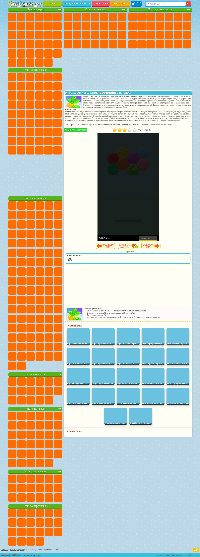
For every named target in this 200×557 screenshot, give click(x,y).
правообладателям (174, 555)
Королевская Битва (178, 17)
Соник (21, 104)
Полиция (150, 35)
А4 (12, 132)
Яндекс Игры (12, 26)
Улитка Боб (12, 86)
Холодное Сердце (86, 26)
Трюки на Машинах (48, 44)
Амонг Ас (39, 123)
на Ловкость (57, 17)
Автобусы (160, 44)
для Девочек (21, 17)
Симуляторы (30, 17)
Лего (57, 86)
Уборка (104, 44)
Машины (132, 26)
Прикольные (21, 44)
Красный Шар (21, 86)
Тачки (57, 95)
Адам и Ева (21, 114)
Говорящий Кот (39, 77)
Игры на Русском (48, 35)
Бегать (178, 44)
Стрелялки (187, 44)
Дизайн (95, 44)
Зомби (169, 17)
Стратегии (150, 17)
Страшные (12, 35)
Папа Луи (68, 35)
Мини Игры (30, 44)
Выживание (169, 35)
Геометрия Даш (30, 26)
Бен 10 (141, 44)
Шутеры (169, 44)
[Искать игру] (165, 3)
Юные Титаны (57, 114)
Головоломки (12, 53)
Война (30, 62)
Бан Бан (21, 150)
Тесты (104, 17)
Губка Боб (21, 77)
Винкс (122, 44)
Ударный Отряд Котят (39, 104)
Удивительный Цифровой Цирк (57, 150)
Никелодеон (30, 53)
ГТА (132, 44)
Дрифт (150, 44)
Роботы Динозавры (160, 35)
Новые (12, 17)
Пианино (113, 44)
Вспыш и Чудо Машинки (12, 104)
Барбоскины (30, 104)
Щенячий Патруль (30, 77)
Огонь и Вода (86, 17)
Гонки (187, 26)
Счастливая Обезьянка (39, 114)
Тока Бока (30, 141)
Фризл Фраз (12, 114)
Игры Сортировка (79, 130)
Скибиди (30, 150)
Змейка (57, 44)
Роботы (141, 35)
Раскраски (68, 26)
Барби (95, 17)
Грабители (178, 35)
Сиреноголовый (30, 123)
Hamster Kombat (48, 150)
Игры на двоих (120, 3)
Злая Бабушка (48, 86)
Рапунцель (86, 35)
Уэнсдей (12, 150)
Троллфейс (30, 86)
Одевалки (104, 26)
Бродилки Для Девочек (122, 17)
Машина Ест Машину (187, 35)
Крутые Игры (39, 53)
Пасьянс (39, 35)
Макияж (122, 35)
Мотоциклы (150, 26)
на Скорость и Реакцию (39, 44)
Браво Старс (48, 123)
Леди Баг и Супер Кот (39, 86)
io (57, 26)
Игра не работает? (128, 252)
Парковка (132, 17)
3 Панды (48, 95)
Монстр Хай (113, 17)
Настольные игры (35, 374)
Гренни (30, 132)
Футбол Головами (21, 62)
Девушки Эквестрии (77, 17)
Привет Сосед (12, 141)
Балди (21, 132)
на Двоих (48, 17)
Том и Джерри (48, 114)
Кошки (95, 26)
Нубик (57, 132)
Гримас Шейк (39, 150)
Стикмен (160, 26)
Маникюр (104, 35)
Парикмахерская (113, 26)
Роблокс (48, 132)
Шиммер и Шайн (30, 114)
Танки (160, 17)
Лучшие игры (35, 9)
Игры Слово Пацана (57, 141)
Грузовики (169, 26)
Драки (178, 26)
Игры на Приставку (48, 62)
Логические (21, 35)
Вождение (12, 62)
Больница (95, 35)
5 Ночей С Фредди (57, 77)
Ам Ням (30, 95)
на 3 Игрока (21, 53)
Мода (77, 44)
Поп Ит (21, 26)
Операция (113, 35)
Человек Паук (57, 104)
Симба (48, 141)
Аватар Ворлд (39, 141)
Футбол (141, 17)
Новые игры (101, 3)
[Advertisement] (35, 175)
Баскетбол (57, 53)
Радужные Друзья (21, 141)
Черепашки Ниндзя (141, 26)
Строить (39, 62)
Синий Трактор (12, 123)
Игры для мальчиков (76, 3)
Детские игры (35, 409)
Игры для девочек (95, 9)
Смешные (48, 26)
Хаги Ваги (39, 132)
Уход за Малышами (86, 44)
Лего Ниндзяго (48, 77)
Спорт (39, 26)
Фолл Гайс (21, 123)
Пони (68, 17)
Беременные (77, 35)
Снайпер (132, 35)
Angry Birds (21, 95)
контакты (159, 555)
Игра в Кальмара (57, 123)
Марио (48, 104)
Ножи (57, 35)
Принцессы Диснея (68, 44)
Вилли (12, 77)
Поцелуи (122, 26)
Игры (52, 3)
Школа (48, 53)
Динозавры (12, 44)
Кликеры (30, 35)
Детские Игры (39, 17)
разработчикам (192, 555)
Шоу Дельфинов (39, 95)
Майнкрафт (187, 17)
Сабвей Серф (12, 95)
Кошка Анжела (77, 26)
